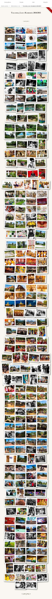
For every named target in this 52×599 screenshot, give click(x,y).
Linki (33, 2)
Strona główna (7, 2)
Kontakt (21, 2)
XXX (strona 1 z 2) (15, 6)
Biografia (45, 2)
